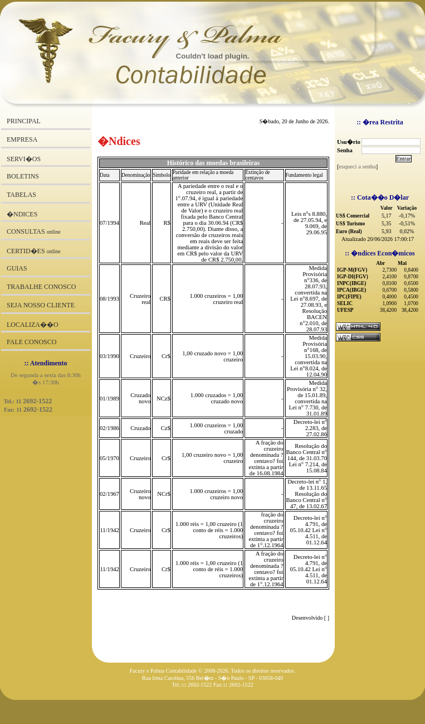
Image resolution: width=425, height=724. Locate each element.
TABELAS (21, 195)
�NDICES (22, 214)
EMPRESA (22, 139)
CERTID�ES (34, 251)
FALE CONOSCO (31, 342)
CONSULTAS (34, 231)
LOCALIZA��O (32, 325)
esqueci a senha (357, 166)
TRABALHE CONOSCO (41, 287)
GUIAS (17, 268)
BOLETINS (23, 176)
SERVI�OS (24, 159)
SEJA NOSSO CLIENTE (41, 305)
